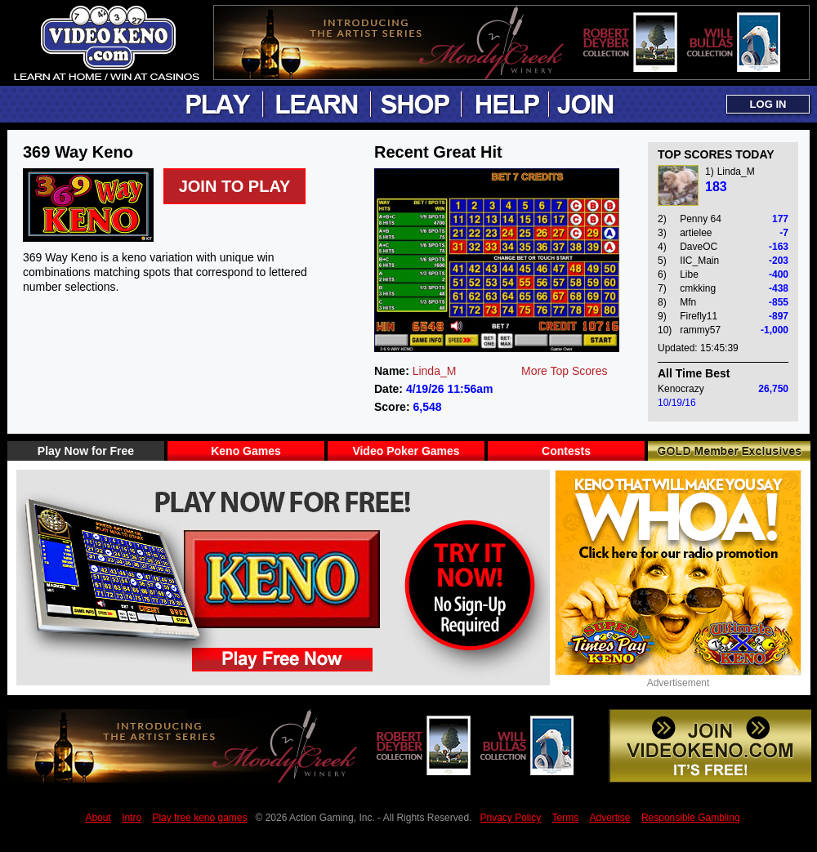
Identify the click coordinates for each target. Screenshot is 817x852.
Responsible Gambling (690, 817)
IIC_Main (699, 260)
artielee (696, 233)
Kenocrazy (681, 389)
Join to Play (235, 186)
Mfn (688, 302)
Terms (565, 817)
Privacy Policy (510, 817)
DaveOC (698, 246)
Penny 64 (700, 219)
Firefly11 (698, 316)
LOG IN (768, 104)
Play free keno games (199, 817)
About (97, 817)
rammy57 (700, 330)
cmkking (698, 288)
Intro (131, 817)
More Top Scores (564, 370)
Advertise (610, 817)
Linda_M (435, 370)
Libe (689, 274)
